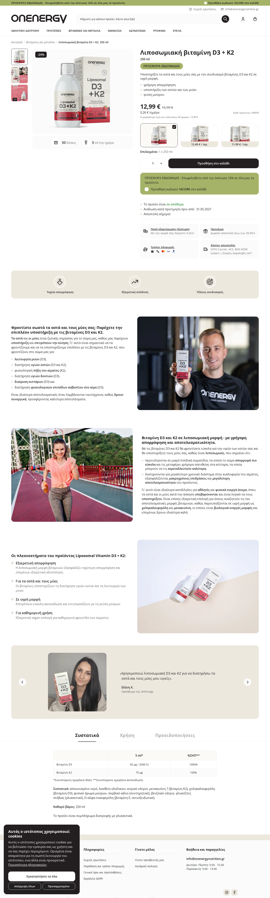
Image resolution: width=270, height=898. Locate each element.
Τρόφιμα (159, 30)
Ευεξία (177, 30)
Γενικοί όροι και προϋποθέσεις (103, 872)
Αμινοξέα (115, 30)
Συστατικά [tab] (87, 735)
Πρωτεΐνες (54, 30)
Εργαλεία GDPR (93, 878)
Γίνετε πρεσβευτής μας (149, 860)
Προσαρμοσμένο (59, 886)
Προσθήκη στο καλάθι (214, 163)
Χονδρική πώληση (146, 866)
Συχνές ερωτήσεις (202, 9)
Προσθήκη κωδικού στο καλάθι (233, 3)
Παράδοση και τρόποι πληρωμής (104, 866)
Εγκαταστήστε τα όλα (41, 876)
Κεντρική (16, 42)
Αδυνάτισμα (137, 30)
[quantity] (152, 163)
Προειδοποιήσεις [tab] (175, 735)
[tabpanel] (135, 780)
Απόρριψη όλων (24, 886)
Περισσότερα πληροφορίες (27, 865)
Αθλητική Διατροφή (25, 30)
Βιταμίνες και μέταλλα (84, 30)
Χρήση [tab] (127, 735)
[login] (243, 19)
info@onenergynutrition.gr (240, 9)
